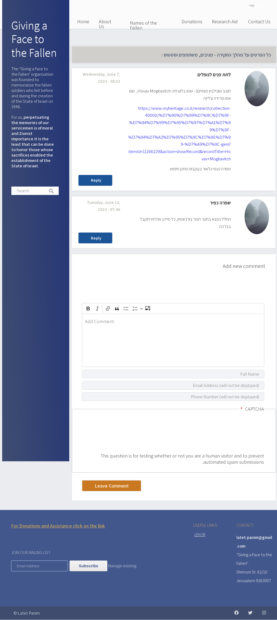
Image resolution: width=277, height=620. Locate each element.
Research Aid (225, 21)
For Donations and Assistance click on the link (58, 526)
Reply (96, 180)
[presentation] (242, 433)
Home (83, 21)
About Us (105, 23)
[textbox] (173, 340)
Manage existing (122, 566)
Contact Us (259, 21)
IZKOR (200, 535)
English (261, 5)
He (252, 5)
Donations (192, 21)
